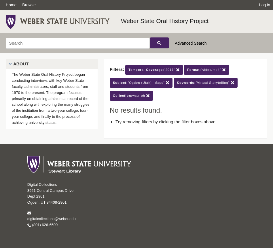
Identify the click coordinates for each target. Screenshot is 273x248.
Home (11, 5)
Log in (264, 5)
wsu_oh (131, 96)
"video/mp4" (206, 70)
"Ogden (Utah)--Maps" (141, 83)
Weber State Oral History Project (164, 21)
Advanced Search (191, 43)
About (21, 63)
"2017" (154, 70)
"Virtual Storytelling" (205, 83)
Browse (29, 5)
